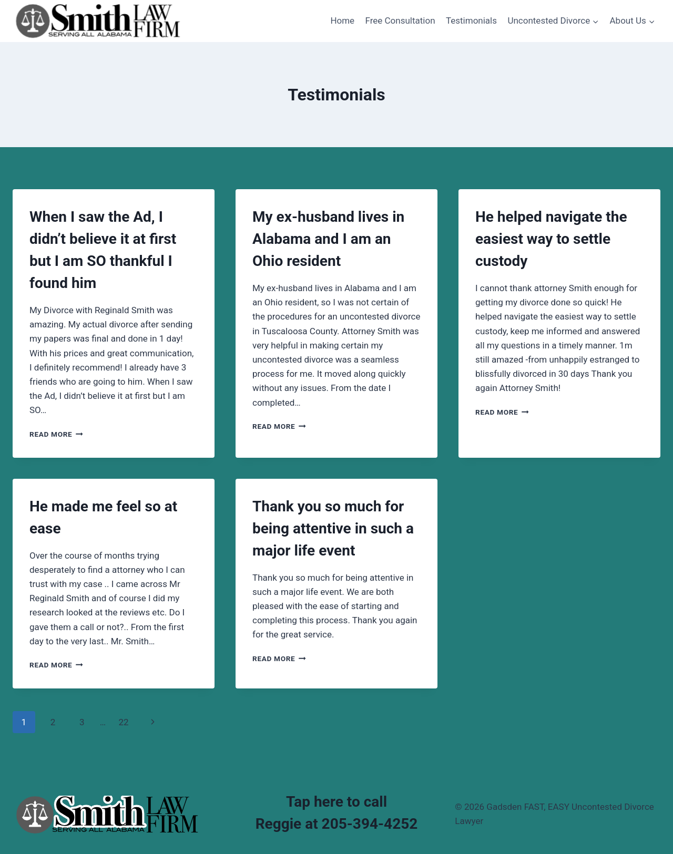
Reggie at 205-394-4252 (337, 823)
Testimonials (471, 20)
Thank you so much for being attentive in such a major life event (333, 528)
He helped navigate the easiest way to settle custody (551, 239)
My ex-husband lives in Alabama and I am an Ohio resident (328, 239)
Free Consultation (400, 20)
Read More (56, 434)
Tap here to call (336, 801)
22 (123, 722)
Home (342, 20)
